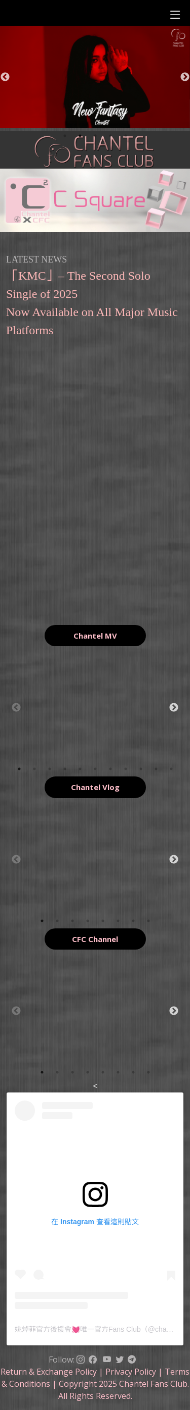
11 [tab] (171, 769)
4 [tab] (110, 136)
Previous (5, 77)
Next (185, 77)
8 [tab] (126, 769)
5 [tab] (126, 136)
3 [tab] (95, 136)
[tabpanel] (95, 707)
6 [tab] (95, 769)
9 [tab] (141, 769)
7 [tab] (110, 769)
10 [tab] (156, 769)
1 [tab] (65, 136)
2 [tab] (80, 136)
